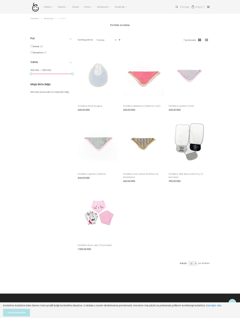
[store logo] (35, 7)
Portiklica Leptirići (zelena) (92, 174)
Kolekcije (120, 6)
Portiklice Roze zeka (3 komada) (95, 245)
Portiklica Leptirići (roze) (181, 105)
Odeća (47, 6)
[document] (120, 310)
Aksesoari (102, 6)
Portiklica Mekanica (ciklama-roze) (142, 105)
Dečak (36, 46)
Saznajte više (213, 305)
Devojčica (38, 52)
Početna (34, 18)
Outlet (75, 6)
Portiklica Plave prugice (90, 105)
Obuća (61, 6)
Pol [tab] (32, 38)
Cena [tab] (34, 62)
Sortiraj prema (85, 39)
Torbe (87, 6)
